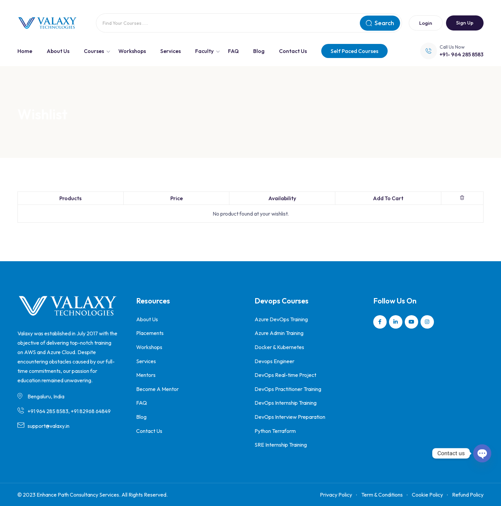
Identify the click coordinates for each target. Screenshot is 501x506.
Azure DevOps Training (281, 319)
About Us (58, 51)
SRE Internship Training (281, 444)
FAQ (233, 51)
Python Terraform (275, 431)
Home (24, 51)
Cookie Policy (427, 494)
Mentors (146, 375)
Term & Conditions (382, 494)
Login (425, 23)
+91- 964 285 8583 (462, 54)
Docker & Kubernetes (279, 347)
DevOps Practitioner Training (288, 389)
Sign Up (465, 22)
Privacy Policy (336, 494)
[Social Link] (380, 322)
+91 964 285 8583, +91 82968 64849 (69, 411)
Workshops (132, 51)
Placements (150, 333)
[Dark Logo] (47, 23)
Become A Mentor (157, 389)
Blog (259, 51)
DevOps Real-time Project (285, 375)
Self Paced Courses (354, 51)
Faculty (204, 51)
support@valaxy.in (48, 426)
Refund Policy (468, 494)
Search (380, 23)
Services (170, 51)
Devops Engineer (274, 361)
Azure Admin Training (279, 333)
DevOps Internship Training (286, 402)
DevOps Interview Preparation (290, 416)
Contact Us (293, 51)
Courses (94, 51)
